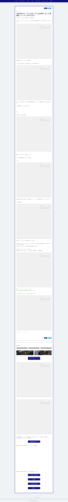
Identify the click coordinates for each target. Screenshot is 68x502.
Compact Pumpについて (34, 441)
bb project (34, 479)
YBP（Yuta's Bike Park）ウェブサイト (34, 358)
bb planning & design (34, 483)
